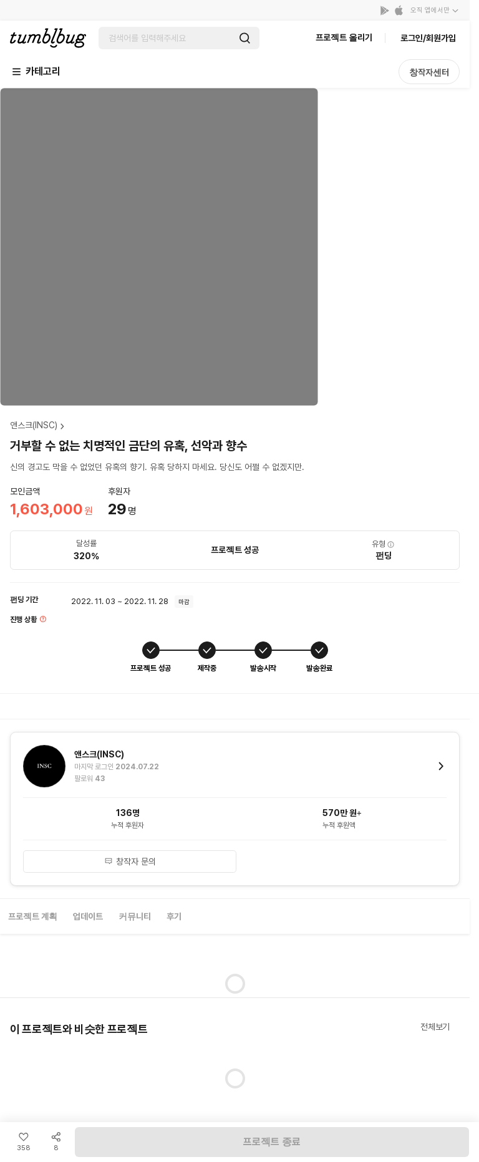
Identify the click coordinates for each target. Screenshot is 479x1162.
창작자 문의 (130, 862)
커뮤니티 (135, 916)
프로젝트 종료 (272, 1142)
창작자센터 (429, 72)
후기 (174, 916)
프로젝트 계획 (32, 916)
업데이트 (88, 916)
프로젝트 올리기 (344, 37)
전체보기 (435, 1027)
